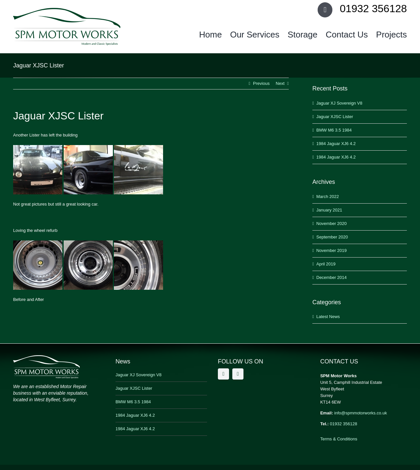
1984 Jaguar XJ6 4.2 (336, 143)
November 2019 (331, 250)
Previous (261, 83)
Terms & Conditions (338, 438)
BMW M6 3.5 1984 (334, 130)
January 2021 (329, 210)
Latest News (328, 316)
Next (280, 83)
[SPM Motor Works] (66, 10)
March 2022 (327, 196)
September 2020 (332, 237)
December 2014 (331, 277)
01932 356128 (343, 423)
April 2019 (326, 263)
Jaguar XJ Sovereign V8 (339, 103)
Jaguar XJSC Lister (334, 116)
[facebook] (223, 374)
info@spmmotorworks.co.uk (360, 412)
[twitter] (237, 374)
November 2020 (331, 223)
